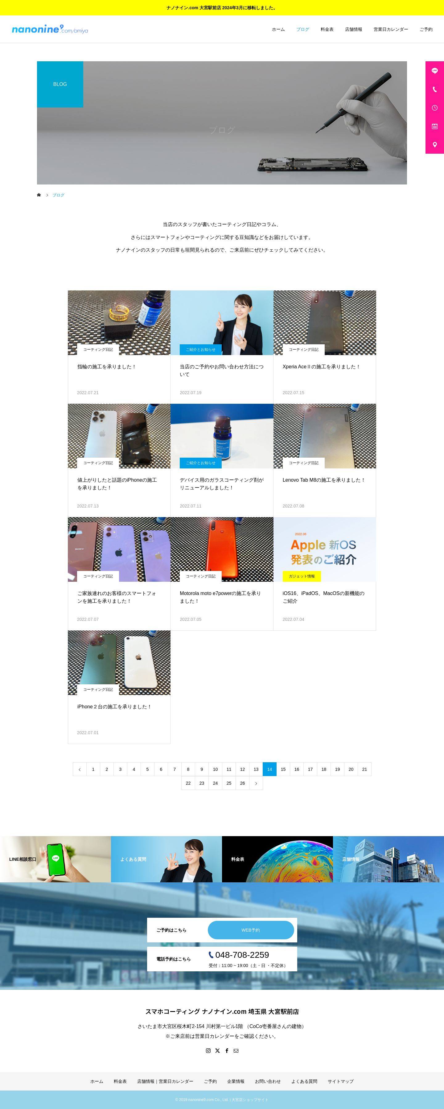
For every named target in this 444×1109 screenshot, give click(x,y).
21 (364, 769)
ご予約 (426, 29)
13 (256, 769)
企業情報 (236, 1081)
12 (242, 769)
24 (215, 783)
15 (283, 769)
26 (242, 783)
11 (229, 769)
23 (201, 783)
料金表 (327, 29)
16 (296, 769)
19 (337, 769)
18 (324, 769)
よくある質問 (304, 1081)
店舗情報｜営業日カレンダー (165, 1081)
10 (215, 769)
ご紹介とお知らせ (201, 349)
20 (351, 769)
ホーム (278, 29)
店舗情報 (353, 29)
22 (188, 783)
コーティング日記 (98, 349)
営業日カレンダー (391, 29)
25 (229, 783)
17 (310, 769)
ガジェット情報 (302, 576)
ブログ (302, 29)
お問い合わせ (268, 1081)
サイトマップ (341, 1081)
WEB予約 (251, 930)
